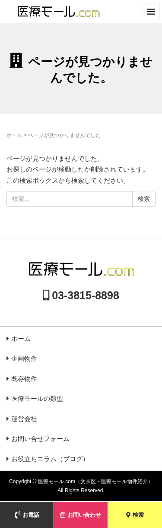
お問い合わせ (80, 515)
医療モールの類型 (37, 398)
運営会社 (24, 418)
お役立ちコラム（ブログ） (50, 458)
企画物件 (24, 358)
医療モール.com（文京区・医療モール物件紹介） (95, 481)
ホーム (14, 135)
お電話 (27, 515)
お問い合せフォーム (40, 438)
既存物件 (24, 378)
